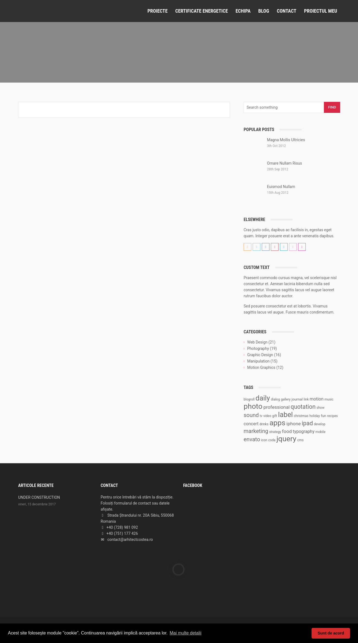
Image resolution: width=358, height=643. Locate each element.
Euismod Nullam (281, 186)
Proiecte (157, 11)
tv (261, 416)
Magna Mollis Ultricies (286, 140)
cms (300, 440)
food (287, 431)
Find (332, 107)
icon (264, 440)
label (285, 415)
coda (271, 440)
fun (323, 416)
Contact (286, 11)
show (320, 408)
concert (251, 423)
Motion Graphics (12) (265, 367)
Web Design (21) (261, 342)
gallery (285, 399)
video (267, 416)
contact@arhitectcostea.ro (130, 539)
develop (319, 424)
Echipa (243, 11)
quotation (303, 406)
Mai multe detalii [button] (186, 633)
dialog (275, 399)
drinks (264, 424)
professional (276, 407)
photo (253, 406)
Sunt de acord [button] (331, 633)
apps (277, 422)
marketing (256, 431)
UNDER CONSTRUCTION (39, 497)
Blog (263, 11)
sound (251, 415)
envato (252, 439)
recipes (332, 416)
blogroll (249, 399)
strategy (275, 432)
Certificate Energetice (201, 11)
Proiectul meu (320, 11)
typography (304, 431)
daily (262, 398)
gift (274, 416)
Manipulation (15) (262, 361)
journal (297, 399)
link (306, 399)
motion (316, 399)
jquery (286, 438)
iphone (294, 423)
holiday (314, 416)
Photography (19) (262, 348)
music (329, 399)
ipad (307, 423)
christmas (301, 416)
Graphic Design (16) (264, 355)
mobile (320, 432)
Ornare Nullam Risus (284, 163)
